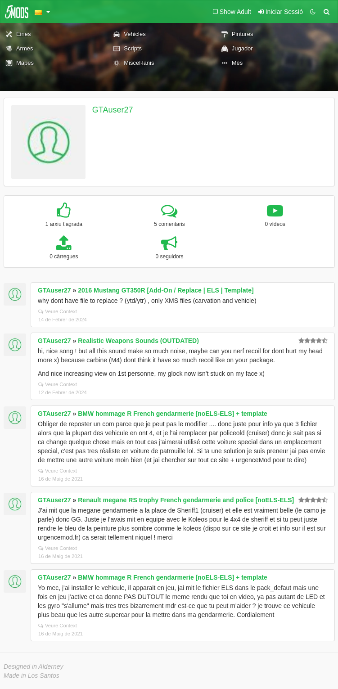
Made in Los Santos (31, 675)
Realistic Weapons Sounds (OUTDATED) (138, 340)
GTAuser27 (112, 109)
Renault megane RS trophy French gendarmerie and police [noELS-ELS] (186, 500)
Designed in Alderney (33, 666)
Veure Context (57, 311)
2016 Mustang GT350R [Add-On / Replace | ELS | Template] (165, 290)
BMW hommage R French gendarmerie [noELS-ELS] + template (172, 413)
